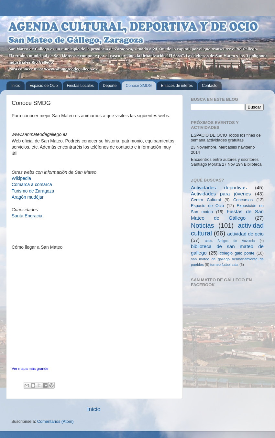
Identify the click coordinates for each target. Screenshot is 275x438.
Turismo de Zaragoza (33, 190)
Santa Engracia (27, 215)
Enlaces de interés (177, 85)
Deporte (110, 85)
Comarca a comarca (32, 184)
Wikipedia (21, 178)
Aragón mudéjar (28, 197)
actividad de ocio (245, 233)
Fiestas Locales (80, 85)
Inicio (15, 85)
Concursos (243, 200)
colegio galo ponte (237, 253)
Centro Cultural (206, 200)
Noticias (202, 225)
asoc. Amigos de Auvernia (230, 241)
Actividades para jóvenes (221, 193)
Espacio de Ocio (43, 85)
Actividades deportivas (219, 187)
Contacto (209, 85)
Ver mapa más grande (30, 368)
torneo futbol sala (224, 264)
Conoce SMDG (139, 85)
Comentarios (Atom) (55, 421)
